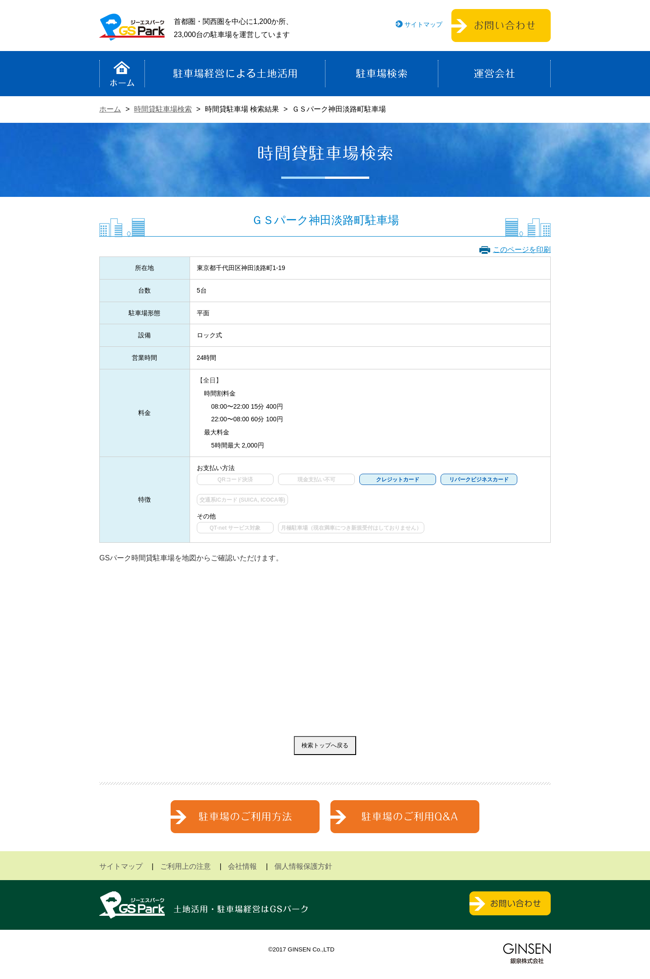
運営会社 (494, 73)
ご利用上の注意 (185, 866)
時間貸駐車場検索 (163, 109)
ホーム (122, 73)
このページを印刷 (522, 249)
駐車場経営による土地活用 (235, 73)
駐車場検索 (381, 73)
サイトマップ (423, 24)
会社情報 (242, 866)
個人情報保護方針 (303, 866)
